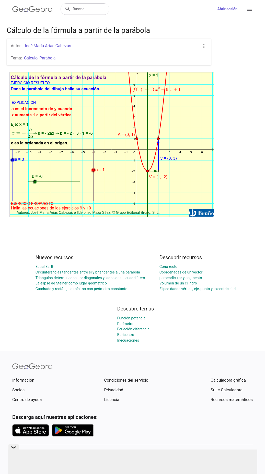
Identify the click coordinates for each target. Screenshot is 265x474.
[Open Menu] (250, 9)
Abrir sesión (227, 9)
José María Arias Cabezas (47, 45)
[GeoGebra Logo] (32, 9)
